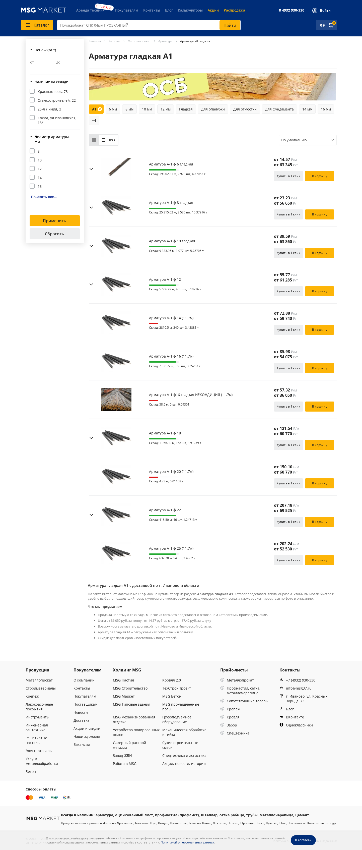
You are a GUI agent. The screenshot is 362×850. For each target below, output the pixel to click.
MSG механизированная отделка (134, 719)
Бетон (31, 771)
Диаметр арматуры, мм (52, 139)
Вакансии (82, 744)
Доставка (81, 720)
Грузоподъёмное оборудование (176, 719)
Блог (169, 10)
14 (40, 177)
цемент (302, 815)
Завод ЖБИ (122, 755)
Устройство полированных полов (136, 732)
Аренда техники (90, 10)
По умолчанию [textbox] (294, 140)
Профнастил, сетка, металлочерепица (240, 690)
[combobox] (149, 25)
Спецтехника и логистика (184, 755)
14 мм (307, 109)
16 (40, 186)
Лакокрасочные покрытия (39, 706)
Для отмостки (245, 109)
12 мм (166, 109)
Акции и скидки (87, 728)
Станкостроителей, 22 (57, 100)
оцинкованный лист (134, 815)
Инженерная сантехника (37, 727)
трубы (252, 815)
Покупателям (126, 10)
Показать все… (44, 197)
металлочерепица (276, 815)
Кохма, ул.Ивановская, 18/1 (57, 120)
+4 (94, 120)
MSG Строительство (130, 688)
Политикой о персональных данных (187, 842)
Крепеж (32, 696)
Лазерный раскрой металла (129, 745)
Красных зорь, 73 (53, 91)
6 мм (113, 109)
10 (40, 160)
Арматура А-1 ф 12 (165, 279)
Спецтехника (234, 733)
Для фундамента (279, 109)
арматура (104, 815)
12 (40, 168)
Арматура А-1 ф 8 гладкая (171, 202)
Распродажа (234, 10)
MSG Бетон (171, 696)
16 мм (326, 109)
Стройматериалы (41, 688)
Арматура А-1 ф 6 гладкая (171, 164)
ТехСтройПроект (176, 688)
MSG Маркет (124, 696)
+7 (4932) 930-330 (297, 680)
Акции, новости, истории (184, 763)
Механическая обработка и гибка (184, 732)
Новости (81, 712)
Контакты (151, 10)
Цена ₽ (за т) (45, 49)
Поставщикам (85, 704)
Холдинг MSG (127, 670)
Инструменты (37, 717)
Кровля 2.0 (171, 680)
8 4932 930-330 (291, 10)
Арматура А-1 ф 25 (171, 548)
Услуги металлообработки (42, 761)
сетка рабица (232, 815)
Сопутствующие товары (244, 701)
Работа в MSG (124, 763)
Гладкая (186, 109)
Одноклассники (296, 725)
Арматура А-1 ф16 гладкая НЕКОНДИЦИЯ (191, 394)
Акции (213, 10)
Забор (228, 725)
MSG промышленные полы (180, 706)
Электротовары (39, 750)
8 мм (129, 109)
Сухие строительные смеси (180, 745)
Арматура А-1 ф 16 (171, 356)
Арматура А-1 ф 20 (171, 471)
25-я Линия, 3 (49, 109)
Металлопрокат (39, 680)
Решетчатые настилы (36, 740)
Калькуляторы (190, 10)
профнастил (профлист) (177, 815)
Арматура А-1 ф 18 (165, 433)
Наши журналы (87, 736)
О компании (84, 680)
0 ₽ (322, 25)
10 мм (147, 109)
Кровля (229, 717)
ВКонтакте (291, 717)
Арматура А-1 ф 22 (165, 510)
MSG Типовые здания (131, 704)
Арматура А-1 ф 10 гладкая (172, 241)
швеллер (209, 815)
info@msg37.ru (295, 688)
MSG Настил (123, 680)
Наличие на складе (51, 81)
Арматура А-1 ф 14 (171, 318)
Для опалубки (213, 109)
